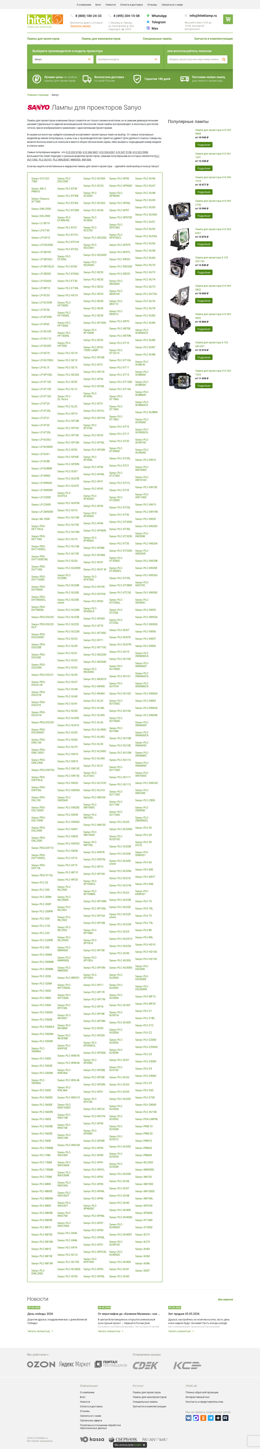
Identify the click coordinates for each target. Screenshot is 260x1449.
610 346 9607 (90, 152)
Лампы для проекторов (43, 38)
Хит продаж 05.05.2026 (184, 1314)
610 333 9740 (74, 152)
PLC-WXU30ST (61, 159)
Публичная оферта (91, 1420)
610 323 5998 (140, 152)
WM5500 (75, 159)
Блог (98, 4)
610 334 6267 (107, 152)
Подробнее (203, 144)
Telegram (159, 22)
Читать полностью (40, 1331)
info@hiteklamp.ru (203, 15)
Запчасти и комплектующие (213, 38)
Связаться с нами (172, 4)
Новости (111, 4)
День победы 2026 (40, 1314)
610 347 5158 (123, 152)
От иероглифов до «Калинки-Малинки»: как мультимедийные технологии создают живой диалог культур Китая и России (129, 1314)
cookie (137, 1444)
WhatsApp (159, 16)
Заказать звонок (80, 26)
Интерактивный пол (197, 1397)
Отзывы (152, 4)
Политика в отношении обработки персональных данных (100, 1427)
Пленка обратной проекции (202, 1392)
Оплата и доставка (131, 4)
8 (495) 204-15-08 (127, 16)
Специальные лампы (157, 38)
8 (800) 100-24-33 (88, 16)
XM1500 (86, 159)
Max (155, 28)
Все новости (225, 1299)
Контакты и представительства (204, 1401)
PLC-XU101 (45, 159)
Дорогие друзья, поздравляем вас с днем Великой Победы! (57, 1321)
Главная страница (38, 94)
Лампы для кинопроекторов (101, 38)
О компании (84, 4)
